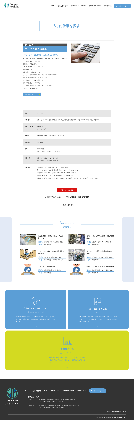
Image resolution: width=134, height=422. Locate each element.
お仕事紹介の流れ (95, 6)
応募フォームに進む (67, 192)
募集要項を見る (33, 95)
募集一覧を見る (68, 207)
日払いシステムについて (78, 6)
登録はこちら (108, 6)
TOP (52, 6)
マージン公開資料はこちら (116, 414)
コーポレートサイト (122, 6)
